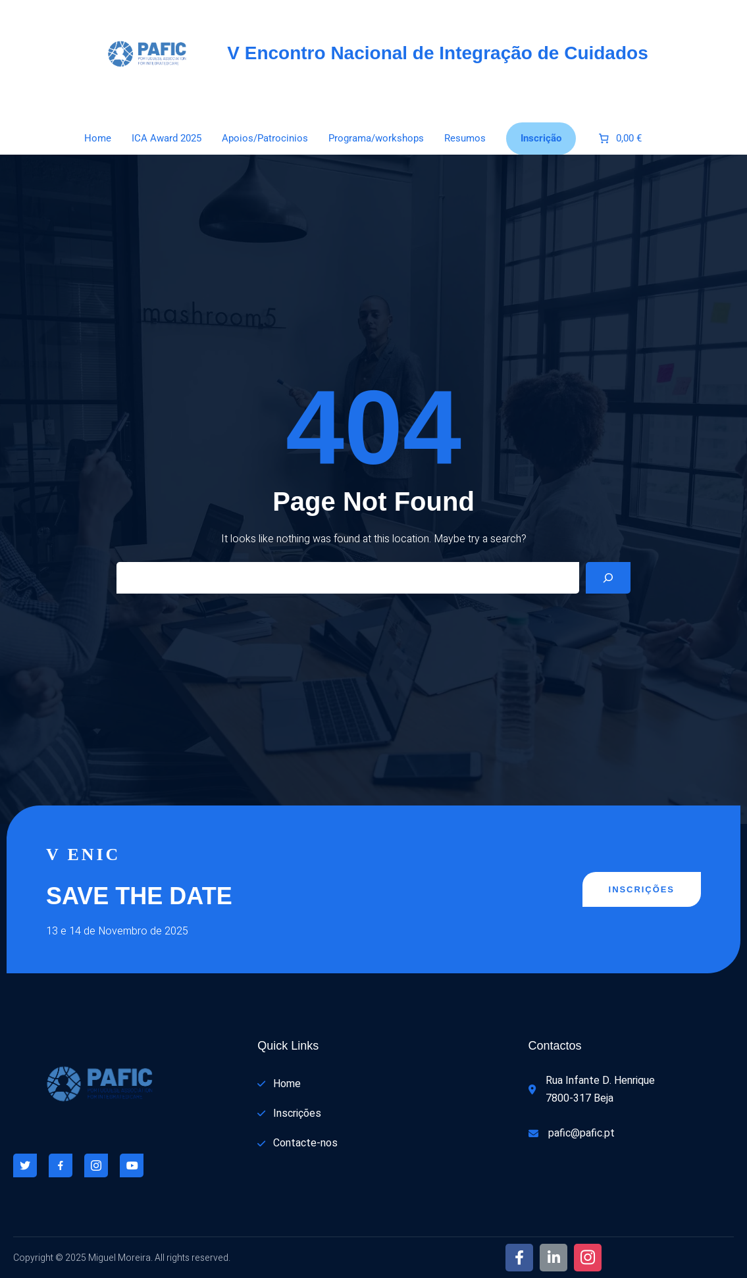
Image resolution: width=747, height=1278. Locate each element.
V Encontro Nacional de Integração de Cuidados (437, 53)
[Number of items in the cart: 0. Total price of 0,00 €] (619, 138)
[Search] (608, 578)
